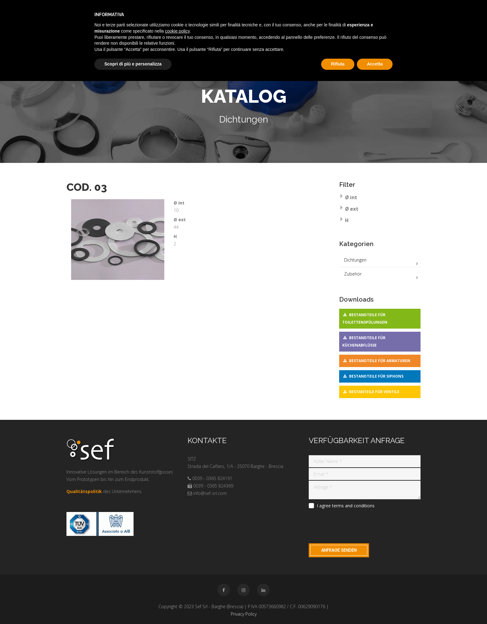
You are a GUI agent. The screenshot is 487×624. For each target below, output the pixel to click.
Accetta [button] (375, 63)
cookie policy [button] (177, 31)
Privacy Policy (244, 614)
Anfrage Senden (339, 550)
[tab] (380, 198)
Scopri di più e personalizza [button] (133, 63)
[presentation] (356, 525)
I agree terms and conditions (346, 506)
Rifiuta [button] (338, 63)
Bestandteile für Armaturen (379, 360)
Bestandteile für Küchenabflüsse (363, 341)
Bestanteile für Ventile (374, 391)
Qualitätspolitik (84, 491)
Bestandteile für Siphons (376, 376)
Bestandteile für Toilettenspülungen (364, 318)
